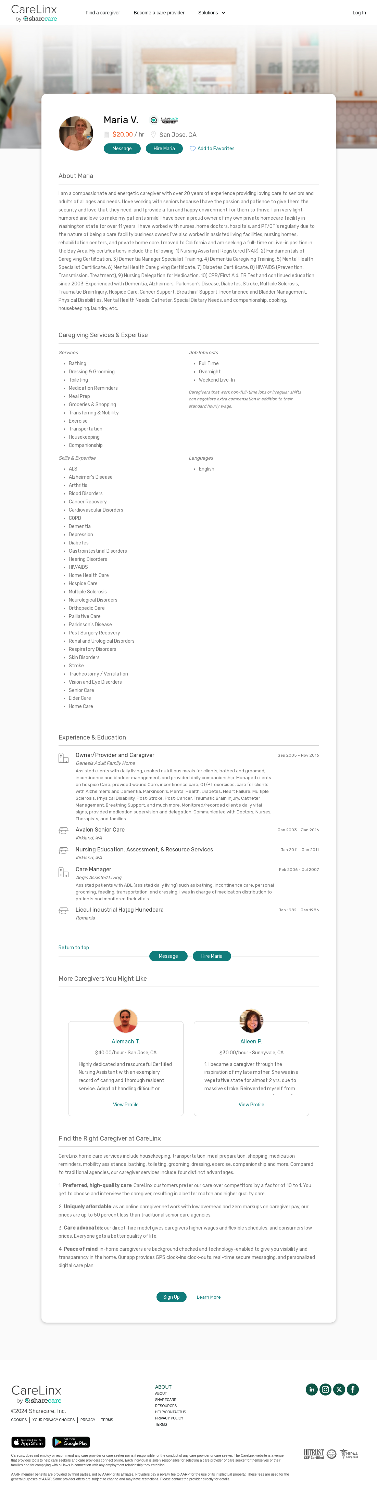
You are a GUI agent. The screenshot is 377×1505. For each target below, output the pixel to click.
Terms (161, 1424)
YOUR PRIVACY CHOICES (54, 1420)
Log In (359, 12)
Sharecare (165, 1400)
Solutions (211, 12)
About (161, 1393)
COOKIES (19, 1420)
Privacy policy (169, 1418)
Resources (166, 1406)
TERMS (107, 1420)
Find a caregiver (103, 12)
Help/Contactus (170, 1412)
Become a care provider (159, 12)
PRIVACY (87, 1420)
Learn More (209, 1297)
